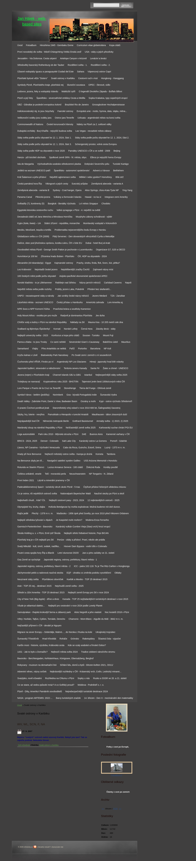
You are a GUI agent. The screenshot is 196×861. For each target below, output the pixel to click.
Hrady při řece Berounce (29, 454)
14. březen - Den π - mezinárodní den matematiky (108, 698)
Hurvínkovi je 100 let (27, 256)
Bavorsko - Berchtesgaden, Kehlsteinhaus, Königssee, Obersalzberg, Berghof (55, 658)
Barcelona (95, 348)
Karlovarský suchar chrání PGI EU (116, 427)
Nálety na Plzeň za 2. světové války (94, 124)
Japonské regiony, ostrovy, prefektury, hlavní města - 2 (44, 566)
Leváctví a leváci (98, 58)
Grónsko (75, 638)
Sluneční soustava (76, 85)
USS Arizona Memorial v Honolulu (100, 460)
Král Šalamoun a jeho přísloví (31, 177)
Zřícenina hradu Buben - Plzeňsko (57, 256)
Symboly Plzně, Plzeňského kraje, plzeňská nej (40, 85)
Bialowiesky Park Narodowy (54, 355)
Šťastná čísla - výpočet (109, 638)
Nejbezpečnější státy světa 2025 (111, 375)
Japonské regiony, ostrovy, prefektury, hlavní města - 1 (70, 559)
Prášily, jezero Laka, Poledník (69, 289)
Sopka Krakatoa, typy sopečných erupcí (108, 98)
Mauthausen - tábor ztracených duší (109, 414)
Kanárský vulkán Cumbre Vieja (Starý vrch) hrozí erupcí (83, 526)
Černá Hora (86, 329)
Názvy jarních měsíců (90, 282)
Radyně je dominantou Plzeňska (76, 315)
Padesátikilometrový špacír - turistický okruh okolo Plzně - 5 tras (48, 487)
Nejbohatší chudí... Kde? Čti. (31, 500)
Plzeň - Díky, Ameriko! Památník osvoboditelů (39, 691)
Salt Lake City (69, 441)
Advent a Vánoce (101, 170)
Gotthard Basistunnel (82, 421)
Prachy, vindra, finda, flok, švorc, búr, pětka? (98, 263)
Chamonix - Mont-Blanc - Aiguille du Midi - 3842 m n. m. (96, 619)
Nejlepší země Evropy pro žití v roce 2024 (88, 592)
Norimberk (58, 394)
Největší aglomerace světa (63, 177)
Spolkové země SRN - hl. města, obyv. (68, 157)
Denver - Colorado (50, 441)
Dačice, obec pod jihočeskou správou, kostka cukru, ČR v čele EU (49, 243)
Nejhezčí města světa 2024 (64, 652)
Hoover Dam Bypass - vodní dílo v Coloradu (85, 546)
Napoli (128, 282)
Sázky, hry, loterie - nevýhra (30, 414)
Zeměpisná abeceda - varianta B (33, 190)
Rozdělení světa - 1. (77, 65)
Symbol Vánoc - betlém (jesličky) (33, 394)
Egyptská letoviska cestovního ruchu (35, 210)
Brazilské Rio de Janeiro (77, 104)
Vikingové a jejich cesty (56, 183)
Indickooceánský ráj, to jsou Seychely (35, 111)
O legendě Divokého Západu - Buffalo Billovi (100, 91)
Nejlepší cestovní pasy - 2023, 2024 (66, 500)
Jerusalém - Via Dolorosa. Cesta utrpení (37, 58)
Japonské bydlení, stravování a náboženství (38, 368)
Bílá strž (120, 177)
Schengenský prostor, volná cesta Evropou (96, 144)
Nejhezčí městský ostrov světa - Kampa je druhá (68, 454)
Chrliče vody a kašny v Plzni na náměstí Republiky (42, 322)
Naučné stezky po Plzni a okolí (109, 493)
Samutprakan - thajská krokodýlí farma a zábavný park (44, 612)
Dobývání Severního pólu (96, 164)
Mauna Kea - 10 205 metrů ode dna (105, 322)
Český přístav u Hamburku (70, 302)
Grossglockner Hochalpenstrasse (108, 104)
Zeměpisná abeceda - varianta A (107, 183)
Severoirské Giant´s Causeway (84, 342)
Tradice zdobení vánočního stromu (98, 652)
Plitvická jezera (42, 197)
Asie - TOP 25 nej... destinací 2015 (34, 586)
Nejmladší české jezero (46, 269)
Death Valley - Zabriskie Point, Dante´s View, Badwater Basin (47, 401)
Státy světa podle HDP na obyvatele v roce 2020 (41, 151)
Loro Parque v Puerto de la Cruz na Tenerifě (39, 388)
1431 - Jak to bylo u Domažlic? (32, 652)
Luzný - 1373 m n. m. (115, 447)
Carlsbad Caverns (113, 282)
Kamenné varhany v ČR (118, 434)
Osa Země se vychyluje (28, 559)
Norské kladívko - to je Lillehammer (34, 282)
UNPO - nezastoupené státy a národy (35, 296)
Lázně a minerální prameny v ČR (54, 480)
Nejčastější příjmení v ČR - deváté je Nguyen (39, 625)
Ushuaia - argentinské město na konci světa (99, 117)
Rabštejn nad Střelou (65, 282)
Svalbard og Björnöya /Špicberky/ (33, 329)
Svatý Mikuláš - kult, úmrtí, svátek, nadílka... (39, 546)
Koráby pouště (110, 467)
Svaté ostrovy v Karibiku (63, 78)
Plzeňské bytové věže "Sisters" (32, 78)
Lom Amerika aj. (115, 302)
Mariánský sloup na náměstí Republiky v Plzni (39, 427)
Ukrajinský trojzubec (105, 632)
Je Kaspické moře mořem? (69, 520)
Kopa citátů (114, 45)
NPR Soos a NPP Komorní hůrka (33, 309)
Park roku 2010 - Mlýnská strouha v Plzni (58, 434)
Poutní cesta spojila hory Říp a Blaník (35, 553)
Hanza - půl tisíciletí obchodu (31, 157)
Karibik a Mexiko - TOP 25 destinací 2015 (87, 579)
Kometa (99, 454)
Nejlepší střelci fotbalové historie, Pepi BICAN (86, 533)
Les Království (24, 269)
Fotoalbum (31, 45)
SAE (84, 434)
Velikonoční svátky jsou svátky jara (34, 117)
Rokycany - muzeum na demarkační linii (37, 665)
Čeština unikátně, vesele (29, 474)
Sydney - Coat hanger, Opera (67, 190)
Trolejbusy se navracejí (28, 381)
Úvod (20, 45)
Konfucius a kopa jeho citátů (65, 335)
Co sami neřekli (58, 342)
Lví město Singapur (88, 203)
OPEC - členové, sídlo (99, 85)
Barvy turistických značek (68, 698)
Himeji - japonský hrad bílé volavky (107, 361)
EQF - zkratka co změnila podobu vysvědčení (89, 572)
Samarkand (23, 348)
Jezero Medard (99, 296)
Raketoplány (88, 638)
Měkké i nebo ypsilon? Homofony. (95, 177)
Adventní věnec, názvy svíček (31, 671)
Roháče (63, 638)
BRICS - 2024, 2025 (27, 441)
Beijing (116, 151)
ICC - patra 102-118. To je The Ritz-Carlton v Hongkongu (102, 566)
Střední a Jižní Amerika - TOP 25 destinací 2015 (41, 592)
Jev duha (100, 315)
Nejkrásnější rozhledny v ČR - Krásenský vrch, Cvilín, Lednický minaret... (85, 671)
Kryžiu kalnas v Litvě (27, 355)
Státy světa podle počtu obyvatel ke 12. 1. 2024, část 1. (44, 137)
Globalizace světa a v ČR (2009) (33, 236)
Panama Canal (24, 197)
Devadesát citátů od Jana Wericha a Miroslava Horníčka (44, 216)
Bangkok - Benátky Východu (62, 203)
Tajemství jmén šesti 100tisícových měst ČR (103, 381)
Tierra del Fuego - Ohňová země (95, 388)
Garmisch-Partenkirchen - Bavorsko (34, 526)
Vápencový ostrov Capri (99, 71)
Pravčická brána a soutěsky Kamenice (72, 309)
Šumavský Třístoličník (28, 638)
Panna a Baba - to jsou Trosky (32, 342)
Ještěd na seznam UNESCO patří (33, 170)
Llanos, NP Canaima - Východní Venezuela (38, 447)
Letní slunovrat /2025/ (68, 553)
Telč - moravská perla (55, 474)
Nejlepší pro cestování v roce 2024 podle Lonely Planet (75, 605)
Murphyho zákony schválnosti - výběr (94, 216)
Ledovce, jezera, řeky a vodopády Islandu (37, 91)
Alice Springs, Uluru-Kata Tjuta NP (102, 190)
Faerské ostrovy (65, 111)
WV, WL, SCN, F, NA (31, 724)
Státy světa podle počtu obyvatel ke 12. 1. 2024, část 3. (44, 144)
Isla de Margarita (25, 164)
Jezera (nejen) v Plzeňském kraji (33, 375)
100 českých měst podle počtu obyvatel (36, 276)
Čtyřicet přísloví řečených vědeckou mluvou (104, 487)
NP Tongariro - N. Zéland (101, 474)
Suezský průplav (80, 183)
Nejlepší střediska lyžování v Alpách (35, 520)
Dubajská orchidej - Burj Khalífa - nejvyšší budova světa (44, 131)
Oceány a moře (88, 401)
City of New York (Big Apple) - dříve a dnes (38, 599)
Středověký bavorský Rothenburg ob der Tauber (40, 65)
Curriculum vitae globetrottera (91, 45)
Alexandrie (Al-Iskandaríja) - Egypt (34, 263)
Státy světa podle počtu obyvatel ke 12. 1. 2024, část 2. (102, 137)
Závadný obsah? (44, 847)
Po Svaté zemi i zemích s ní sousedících (91, 355)
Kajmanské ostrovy (63, 263)
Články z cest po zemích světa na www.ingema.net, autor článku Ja (118, 792)
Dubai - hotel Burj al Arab (98, 243)
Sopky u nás (84, 678)
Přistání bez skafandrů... (99, 289)
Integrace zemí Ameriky (116, 197)
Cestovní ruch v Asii (88, 78)
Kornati (57, 329)
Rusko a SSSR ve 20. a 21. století (110, 678)
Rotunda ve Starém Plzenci (30, 467)
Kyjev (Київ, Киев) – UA (29, 223)
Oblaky (118, 572)
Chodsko (106, 203)
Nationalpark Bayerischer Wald (75, 493)
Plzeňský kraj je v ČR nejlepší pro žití (35, 539)
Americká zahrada (95, 302)
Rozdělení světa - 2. (100, 65)
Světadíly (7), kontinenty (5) (30, 203)
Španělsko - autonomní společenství (71, 170)
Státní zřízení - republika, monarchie (62, 223)
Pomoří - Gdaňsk (118, 441)
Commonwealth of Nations (30, 124)
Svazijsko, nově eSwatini (29, 678)
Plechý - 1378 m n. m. (42, 513)
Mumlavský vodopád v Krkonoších (100, 223)
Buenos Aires (96, 434)
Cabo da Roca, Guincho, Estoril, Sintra (82, 447)
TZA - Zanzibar (117, 296)
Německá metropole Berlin (56, 421)
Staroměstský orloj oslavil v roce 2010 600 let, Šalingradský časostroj (86, 408)
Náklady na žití (77, 322)
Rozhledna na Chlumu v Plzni (59, 678)
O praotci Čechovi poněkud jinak (33, 408)
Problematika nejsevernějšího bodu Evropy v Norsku (80, 230)
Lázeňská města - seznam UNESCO (35, 302)
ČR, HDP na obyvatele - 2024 (92, 256)
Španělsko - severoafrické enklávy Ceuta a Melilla (60, 98)
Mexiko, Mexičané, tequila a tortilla (34, 230)
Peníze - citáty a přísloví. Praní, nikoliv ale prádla (81, 539)
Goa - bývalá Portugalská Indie (82, 394)
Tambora (111, 454)
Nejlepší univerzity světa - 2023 (32, 335)
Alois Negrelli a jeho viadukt (87, 612)
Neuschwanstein (77, 474)
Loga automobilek (26, 434)
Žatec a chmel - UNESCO (115, 368)
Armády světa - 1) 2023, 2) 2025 (112, 421)
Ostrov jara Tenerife (64, 117)
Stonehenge (70, 388)
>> (120, 808)
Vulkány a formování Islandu (67, 197)
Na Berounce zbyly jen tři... (30, 460)
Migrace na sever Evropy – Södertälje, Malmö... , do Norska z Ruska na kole (54, 632)
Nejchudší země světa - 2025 (69, 586)
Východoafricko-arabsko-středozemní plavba (59, 164)
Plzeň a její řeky (25, 98)
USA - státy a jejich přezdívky (99, 52)
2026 (115, 808)
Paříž (72, 348)
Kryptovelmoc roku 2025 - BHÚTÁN (60, 381)
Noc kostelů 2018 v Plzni (117, 612)
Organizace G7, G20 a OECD (110, 249)
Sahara (80, 71)
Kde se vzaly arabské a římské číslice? (87, 645)
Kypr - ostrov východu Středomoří (115, 401)
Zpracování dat (57, 847)
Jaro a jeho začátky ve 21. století (98, 553)
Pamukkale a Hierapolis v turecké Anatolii (68, 414)
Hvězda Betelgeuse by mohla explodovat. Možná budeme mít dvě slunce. (84, 507)
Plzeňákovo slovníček (52, 579)
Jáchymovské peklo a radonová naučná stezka (40, 572)
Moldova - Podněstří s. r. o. (91, 685)
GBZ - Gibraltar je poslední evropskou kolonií (39, 104)
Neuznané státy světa (28, 579)
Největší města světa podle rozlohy (34, 289)
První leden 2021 (25, 480)
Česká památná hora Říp (29, 183)
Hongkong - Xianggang (112, 78)
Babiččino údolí (110, 342)
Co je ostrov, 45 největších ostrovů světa (37, 493)
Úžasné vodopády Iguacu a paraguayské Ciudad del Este (45, 71)
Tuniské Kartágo (121, 164)
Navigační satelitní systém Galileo (63, 460)
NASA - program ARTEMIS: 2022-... (35, 698)
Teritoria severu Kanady (75, 368)
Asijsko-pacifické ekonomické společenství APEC (83, 276)
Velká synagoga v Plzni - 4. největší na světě (78, 210)
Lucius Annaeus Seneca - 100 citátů (65, 467)
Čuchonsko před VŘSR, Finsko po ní (35, 361)
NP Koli (107, 348)
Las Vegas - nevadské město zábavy (93, 131)
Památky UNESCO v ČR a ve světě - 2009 (89, 151)
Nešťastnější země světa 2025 (81, 427)
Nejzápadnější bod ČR (28, 421)
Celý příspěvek (24, 745)
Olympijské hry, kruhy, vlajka (31, 507)
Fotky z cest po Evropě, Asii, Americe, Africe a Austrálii (118, 747)
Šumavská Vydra (108, 394)
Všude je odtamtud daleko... (31, 605)
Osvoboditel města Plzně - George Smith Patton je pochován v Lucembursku (55, 249)
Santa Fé (94, 368)
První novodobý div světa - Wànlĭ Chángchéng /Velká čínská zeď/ (49, 52)
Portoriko (82, 348)
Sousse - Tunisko (91, 335)
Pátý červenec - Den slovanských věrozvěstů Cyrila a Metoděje (83, 236)
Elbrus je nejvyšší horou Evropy (105, 157)
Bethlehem (118, 170)
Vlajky (35, 348)
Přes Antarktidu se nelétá (53, 348)
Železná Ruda (93, 467)
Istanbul (88, 375)
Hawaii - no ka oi (93, 197)
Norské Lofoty (71, 329)
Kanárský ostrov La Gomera (93, 441)
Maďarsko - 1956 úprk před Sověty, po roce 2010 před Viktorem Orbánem (93, 513)
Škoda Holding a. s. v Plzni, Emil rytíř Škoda (39, 533)
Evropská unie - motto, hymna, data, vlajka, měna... (102, 111)
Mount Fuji (108, 335)
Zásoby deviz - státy (105, 329)
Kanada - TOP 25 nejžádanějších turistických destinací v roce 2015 (95, 599)
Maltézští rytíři (68, 91)
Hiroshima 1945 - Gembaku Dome (56, 45)
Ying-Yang (127, 190)
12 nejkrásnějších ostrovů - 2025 (103, 500)
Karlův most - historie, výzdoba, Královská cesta (40, 645)
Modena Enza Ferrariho (97, 520)
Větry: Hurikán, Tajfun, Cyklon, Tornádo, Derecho (41, 619)
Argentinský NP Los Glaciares (71, 361)
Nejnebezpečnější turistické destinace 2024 (86, 691)
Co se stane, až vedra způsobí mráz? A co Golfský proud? (45, 685)
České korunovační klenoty (60, 124)
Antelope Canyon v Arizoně (73, 58)
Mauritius (125, 342)
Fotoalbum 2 (116, 775)
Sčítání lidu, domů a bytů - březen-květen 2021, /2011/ (86, 665)
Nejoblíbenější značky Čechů (75, 269)
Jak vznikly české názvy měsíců (73, 296)
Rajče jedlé (22, 513)
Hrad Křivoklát (49, 638)
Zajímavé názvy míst (103, 269)
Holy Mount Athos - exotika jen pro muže (37, 315)
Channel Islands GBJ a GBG (67, 375)
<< (103, 808)
